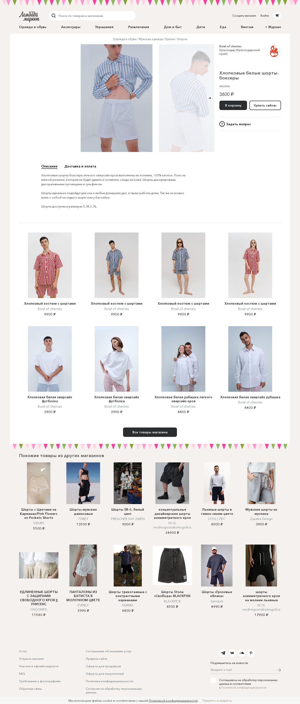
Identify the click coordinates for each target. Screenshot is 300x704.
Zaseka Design (261, 519)
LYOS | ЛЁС (216, 519)
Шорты (182, 39)
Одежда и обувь (32, 27)
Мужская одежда (151, 39)
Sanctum (216, 601)
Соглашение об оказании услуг (109, 651)
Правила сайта (96, 658)
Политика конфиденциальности (109, 681)
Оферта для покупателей (105, 673)
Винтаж (247, 27)
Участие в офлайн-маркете (39, 666)
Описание (49, 166)
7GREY (83, 519)
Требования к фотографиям (39, 681)
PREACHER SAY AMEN (128, 519)
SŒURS (38, 523)
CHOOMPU (38, 609)
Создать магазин (244, 15)
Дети (200, 27)
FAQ (22, 673)
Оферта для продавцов (103, 666)
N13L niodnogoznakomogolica (172, 525)
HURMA (127, 605)
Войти (265, 15)
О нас (23, 651)
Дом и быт (173, 27)
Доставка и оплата (80, 166)
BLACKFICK (172, 601)
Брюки (170, 39)
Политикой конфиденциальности (243, 687)
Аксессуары (70, 27)
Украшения (104, 27)
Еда (223, 27)
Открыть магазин (31, 658)
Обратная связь (30, 688)
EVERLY (83, 605)
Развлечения (138, 27)
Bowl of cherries (230, 46)
